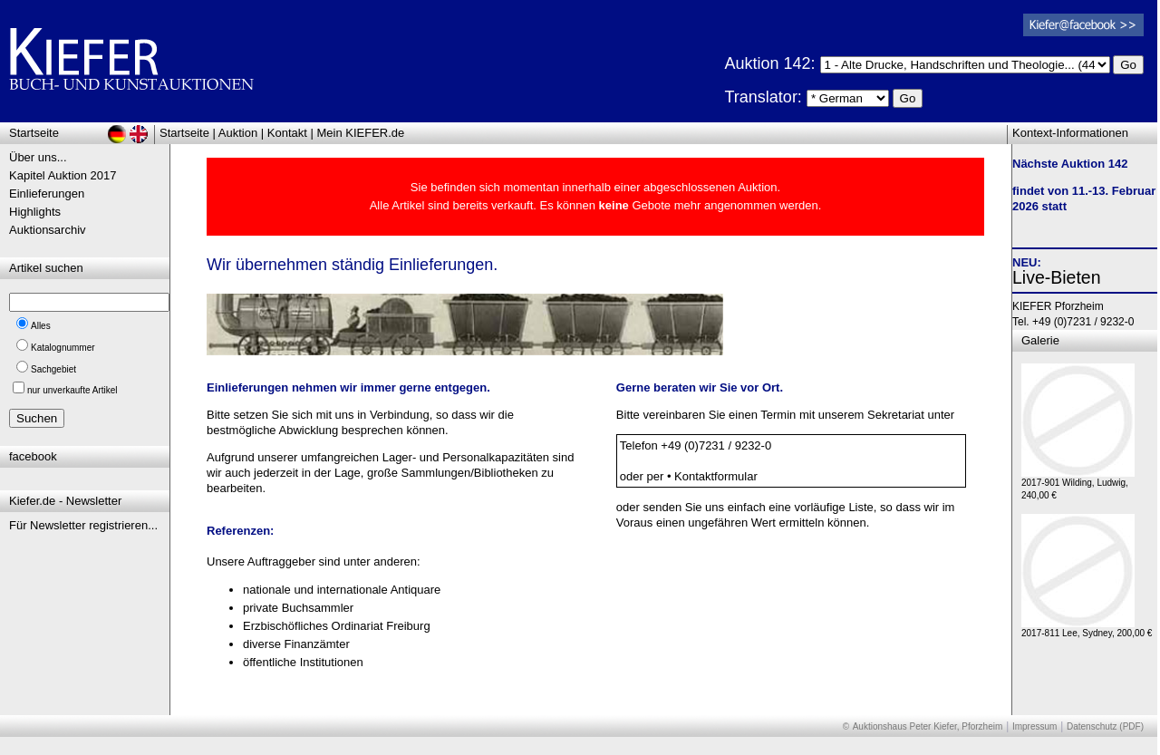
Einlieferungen (46, 193)
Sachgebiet (53, 369)
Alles (41, 326)
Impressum (1034, 726)
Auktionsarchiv (47, 230)
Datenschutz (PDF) (1105, 726)
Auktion (237, 133)
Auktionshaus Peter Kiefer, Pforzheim (928, 726)
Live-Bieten (1056, 277)
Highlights (35, 211)
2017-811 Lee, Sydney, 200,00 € (1086, 628)
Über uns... (38, 157)
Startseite (184, 133)
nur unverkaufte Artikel (72, 390)
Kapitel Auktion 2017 (63, 175)
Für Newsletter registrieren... (83, 525)
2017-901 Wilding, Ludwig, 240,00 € (1078, 484)
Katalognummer (63, 348)
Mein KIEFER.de (361, 133)
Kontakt (287, 133)
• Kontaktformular (712, 476)
